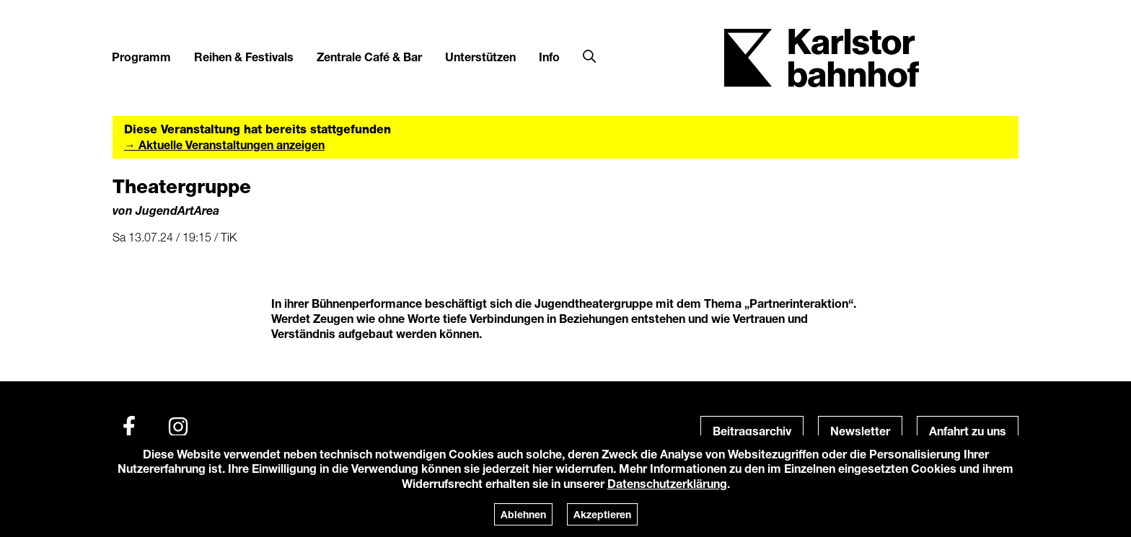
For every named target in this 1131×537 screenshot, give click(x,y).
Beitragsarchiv (752, 431)
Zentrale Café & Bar (369, 56)
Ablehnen (523, 514)
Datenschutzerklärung (667, 483)
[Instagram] (178, 427)
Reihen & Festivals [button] (244, 56)
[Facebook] (129, 427)
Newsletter (860, 431)
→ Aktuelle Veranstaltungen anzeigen (224, 144)
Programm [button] (141, 56)
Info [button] (549, 56)
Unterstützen (480, 56)
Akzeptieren (602, 514)
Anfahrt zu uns (967, 431)
